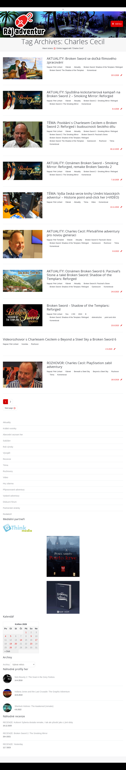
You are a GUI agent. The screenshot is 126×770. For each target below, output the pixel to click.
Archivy (6, 664)
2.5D (73, 314)
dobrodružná (97, 317)
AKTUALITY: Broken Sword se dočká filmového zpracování (81, 60)
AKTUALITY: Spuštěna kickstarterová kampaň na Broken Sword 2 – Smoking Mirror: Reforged (83, 94)
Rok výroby (8, 447)
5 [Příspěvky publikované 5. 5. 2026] (10, 636)
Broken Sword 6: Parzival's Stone (95, 135)
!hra (66, 314)
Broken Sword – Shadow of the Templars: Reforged (78, 307)
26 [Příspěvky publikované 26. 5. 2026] (11, 647)
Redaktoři (7, 514)
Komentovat (91, 70)
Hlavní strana (47, 48)
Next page (9, 408)
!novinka (24, 344)
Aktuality (77, 67)
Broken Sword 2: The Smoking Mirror (64, 104)
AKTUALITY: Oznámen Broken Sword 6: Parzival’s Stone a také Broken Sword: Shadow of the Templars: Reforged (83, 275)
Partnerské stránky (11, 508)
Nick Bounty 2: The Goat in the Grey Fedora (35, 677)
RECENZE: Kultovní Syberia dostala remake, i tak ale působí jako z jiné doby (38, 722)
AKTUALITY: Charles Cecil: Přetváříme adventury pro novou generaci (83, 233)
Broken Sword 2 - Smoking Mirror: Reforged (101, 101)
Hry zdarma (8, 483)
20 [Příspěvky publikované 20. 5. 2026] (16, 644)
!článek (68, 67)
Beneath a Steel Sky (82, 372)
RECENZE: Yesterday (13, 744)
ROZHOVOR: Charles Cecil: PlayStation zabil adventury (79, 365)
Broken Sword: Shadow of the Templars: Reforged (103, 67)
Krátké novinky (9, 428)
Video (93, 202)
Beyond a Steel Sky (100, 372)
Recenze (7, 459)
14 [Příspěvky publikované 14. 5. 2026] (21, 640)
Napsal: (54, 67)
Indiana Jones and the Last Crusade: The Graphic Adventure (42, 691)
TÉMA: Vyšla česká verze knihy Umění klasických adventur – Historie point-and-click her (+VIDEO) (83, 195)
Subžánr (7, 441)
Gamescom (91, 141)
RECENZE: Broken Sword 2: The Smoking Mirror (25, 733)
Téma (112, 141)
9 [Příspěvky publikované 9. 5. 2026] (31, 636)
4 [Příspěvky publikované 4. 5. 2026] (5, 636)
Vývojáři (6, 453)
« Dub (7, 651)
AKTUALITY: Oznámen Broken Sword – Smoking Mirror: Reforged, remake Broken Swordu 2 (82, 165)
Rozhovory (8, 471)
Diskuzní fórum (10, 502)
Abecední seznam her (13, 434)
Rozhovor (103, 141)
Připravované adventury (14, 489)
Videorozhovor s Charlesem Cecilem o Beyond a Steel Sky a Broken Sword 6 (59, 339)
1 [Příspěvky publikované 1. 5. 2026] (26, 632)
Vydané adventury (11, 496)
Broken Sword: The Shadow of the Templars (67, 70)
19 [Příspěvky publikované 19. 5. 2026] (11, 644)
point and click (110, 317)
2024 (80, 314)
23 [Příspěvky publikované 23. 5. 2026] (31, 644)
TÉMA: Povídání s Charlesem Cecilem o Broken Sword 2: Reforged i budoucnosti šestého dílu (82, 124)
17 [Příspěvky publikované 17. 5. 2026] (36, 640)
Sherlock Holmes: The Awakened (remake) (34, 706)
